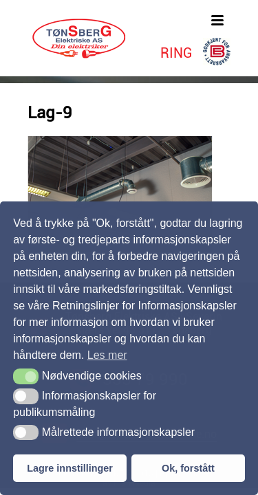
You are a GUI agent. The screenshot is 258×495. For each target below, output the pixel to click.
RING (176, 53)
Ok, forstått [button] (188, 468)
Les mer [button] (107, 355)
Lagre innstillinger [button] (70, 468)
